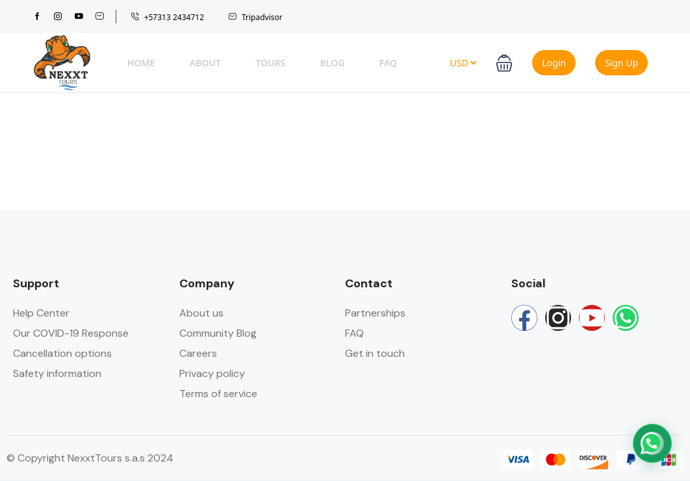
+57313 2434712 (167, 17)
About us (201, 313)
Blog (332, 63)
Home (141, 63)
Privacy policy (212, 373)
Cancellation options (62, 353)
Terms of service (218, 393)
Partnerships (375, 313)
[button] (504, 63)
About (205, 63)
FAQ (388, 63)
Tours (270, 63)
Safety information (57, 373)
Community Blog (218, 333)
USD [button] (463, 63)
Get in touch (375, 353)
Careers (198, 353)
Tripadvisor (255, 17)
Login (554, 63)
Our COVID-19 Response (71, 333)
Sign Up (621, 63)
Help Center (41, 313)
